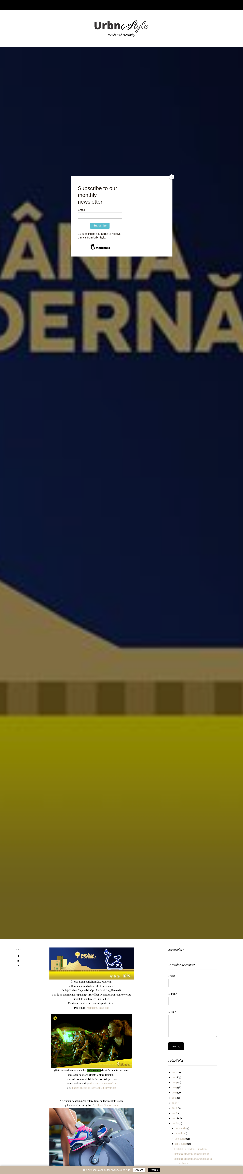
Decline (154, 1170)
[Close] (171, 176)
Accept (139, 1170)
